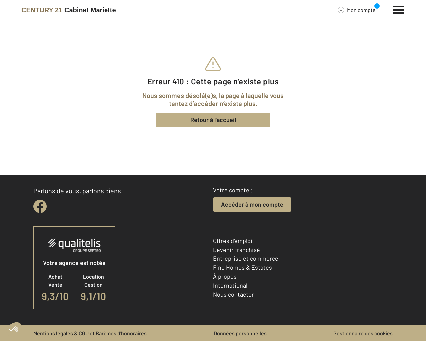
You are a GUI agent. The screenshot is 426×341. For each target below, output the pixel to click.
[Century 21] (68, 10)
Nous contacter (233, 294)
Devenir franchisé (236, 249)
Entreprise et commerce (245, 258)
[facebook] (40, 206)
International (230, 285)
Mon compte (357, 9)
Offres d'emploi (232, 240)
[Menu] (399, 9)
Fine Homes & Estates (242, 267)
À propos (225, 276)
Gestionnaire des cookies (363, 333)
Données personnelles (240, 333)
